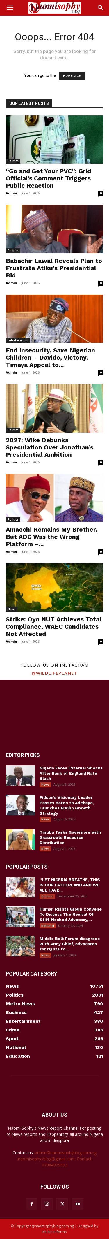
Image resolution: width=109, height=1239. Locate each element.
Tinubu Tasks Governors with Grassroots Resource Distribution (70, 837)
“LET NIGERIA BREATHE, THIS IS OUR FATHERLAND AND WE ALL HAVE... (70, 884)
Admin (11, 193)
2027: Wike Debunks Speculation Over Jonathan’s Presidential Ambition (49, 447)
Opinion (47, 896)
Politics (13, 161)
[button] (10, 8)
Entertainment (18, 340)
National (47, 926)
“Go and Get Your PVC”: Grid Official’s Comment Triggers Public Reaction (48, 178)
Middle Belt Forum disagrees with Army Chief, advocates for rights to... (70, 943)
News (12, 609)
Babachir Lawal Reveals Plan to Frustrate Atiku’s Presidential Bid (54, 268)
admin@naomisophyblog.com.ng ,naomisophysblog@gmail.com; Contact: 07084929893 (57, 1159)
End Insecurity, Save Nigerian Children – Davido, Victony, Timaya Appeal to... (50, 357)
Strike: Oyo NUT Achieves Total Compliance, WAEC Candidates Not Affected (53, 626)
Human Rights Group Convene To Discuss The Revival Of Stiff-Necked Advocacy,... (71, 914)
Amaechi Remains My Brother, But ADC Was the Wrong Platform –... (51, 537)
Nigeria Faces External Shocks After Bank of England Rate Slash (71, 773)
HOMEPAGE (72, 76)
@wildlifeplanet (55, 673)
